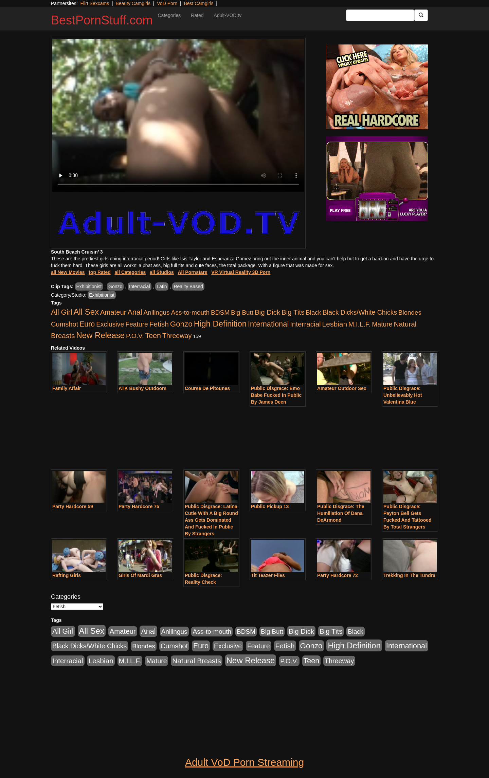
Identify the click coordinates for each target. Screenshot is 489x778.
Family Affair (66, 388)
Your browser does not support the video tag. (178, 115)
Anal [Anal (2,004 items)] (134, 312)
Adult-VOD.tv (228, 15)
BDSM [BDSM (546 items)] (220, 312)
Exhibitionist (89, 286)
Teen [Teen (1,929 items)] (153, 336)
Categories (169, 15)
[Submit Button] (421, 15)
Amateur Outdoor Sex (341, 388)
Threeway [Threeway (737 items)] (177, 335)
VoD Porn (167, 3)
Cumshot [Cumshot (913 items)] (64, 324)
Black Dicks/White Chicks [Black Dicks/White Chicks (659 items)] (360, 312)
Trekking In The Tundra (409, 575)
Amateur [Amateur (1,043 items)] (113, 312)
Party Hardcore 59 (72, 506)
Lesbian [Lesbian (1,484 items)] (334, 324)
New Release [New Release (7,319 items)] (100, 335)
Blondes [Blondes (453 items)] (409, 312)
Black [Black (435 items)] (313, 312)
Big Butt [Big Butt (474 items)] (242, 312)
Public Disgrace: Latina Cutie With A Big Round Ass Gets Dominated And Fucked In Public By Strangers (211, 520)
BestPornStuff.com (101, 20)
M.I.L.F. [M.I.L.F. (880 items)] (359, 324)
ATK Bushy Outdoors (142, 388)
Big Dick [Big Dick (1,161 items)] (267, 312)
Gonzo (115, 286)
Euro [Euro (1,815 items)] (87, 324)
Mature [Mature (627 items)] (382, 324)
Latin (162, 286)
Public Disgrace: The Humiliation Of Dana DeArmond (340, 513)
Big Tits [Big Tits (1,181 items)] (293, 312)
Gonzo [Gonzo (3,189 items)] (181, 324)
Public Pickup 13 (270, 506)
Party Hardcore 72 (337, 575)
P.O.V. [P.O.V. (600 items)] (135, 335)
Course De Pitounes (207, 388)
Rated (197, 15)
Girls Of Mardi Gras (140, 575)
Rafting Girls (66, 575)
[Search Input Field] (380, 15)
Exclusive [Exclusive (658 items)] (110, 324)
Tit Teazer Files (268, 575)
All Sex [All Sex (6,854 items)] (86, 311)
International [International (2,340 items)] (268, 324)
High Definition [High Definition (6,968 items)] (220, 323)
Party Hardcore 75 (139, 506)
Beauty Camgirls (132, 3)
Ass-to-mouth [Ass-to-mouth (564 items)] (190, 312)
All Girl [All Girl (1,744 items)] (61, 312)
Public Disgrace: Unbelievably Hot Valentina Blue (402, 395)
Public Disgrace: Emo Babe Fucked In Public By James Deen (276, 395)
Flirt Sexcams (94, 3)
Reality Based (188, 286)
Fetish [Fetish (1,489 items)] (159, 324)
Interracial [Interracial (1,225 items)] (305, 324)
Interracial (139, 286)
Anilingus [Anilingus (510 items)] (157, 312)
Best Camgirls (198, 3)
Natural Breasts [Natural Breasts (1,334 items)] (196, 661)
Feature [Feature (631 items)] (136, 324)
